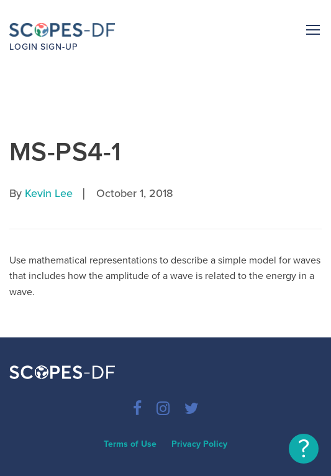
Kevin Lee (49, 193)
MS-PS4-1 (65, 152)
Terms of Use (130, 444)
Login (23, 47)
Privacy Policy (199, 444)
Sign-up (59, 47)
